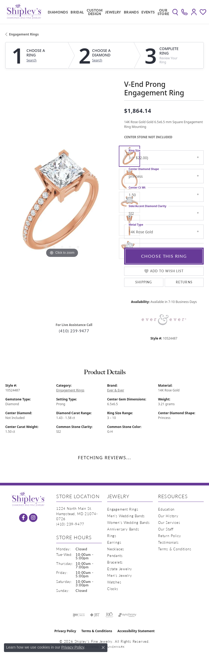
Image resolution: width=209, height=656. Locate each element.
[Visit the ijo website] (79, 615)
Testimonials (168, 542)
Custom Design (94, 12)
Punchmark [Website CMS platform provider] (115, 647)
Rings (111, 535)
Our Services (169, 522)
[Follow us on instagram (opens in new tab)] (33, 518)
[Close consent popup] (103, 647)
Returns (184, 282)
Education (166, 509)
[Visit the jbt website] (95, 615)
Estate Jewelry (119, 568)
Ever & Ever (115, 390)
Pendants (115, 555)
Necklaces (115, 548)
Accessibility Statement (136, 631)
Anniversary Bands (123, 529)
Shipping (143, 282)
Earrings (114, 542)
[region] (62, 202)
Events (148, 12)
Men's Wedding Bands (126, 515)
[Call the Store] (70, 523)
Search (32, 60)
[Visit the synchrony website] (127, 615)
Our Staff (165, 529)
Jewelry (113, 12)
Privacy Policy (65, 631)
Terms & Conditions (174, 548)
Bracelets (115, 562)
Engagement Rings (24, 34)
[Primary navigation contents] (107, 12)
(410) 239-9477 (74, 330)
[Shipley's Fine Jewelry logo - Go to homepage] (24, 12)
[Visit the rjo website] (109, 615)
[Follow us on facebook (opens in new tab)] (23, 518)
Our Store (163, 12)
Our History (168, 515)
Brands (131, 12)
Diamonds (58, 12)
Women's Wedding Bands (128, 522)
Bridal (77, 12)
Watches (114, 581)
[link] (184, 12)
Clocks (112, 588)
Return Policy (169, 535)
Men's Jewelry (119, 575)
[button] (175, 12)
